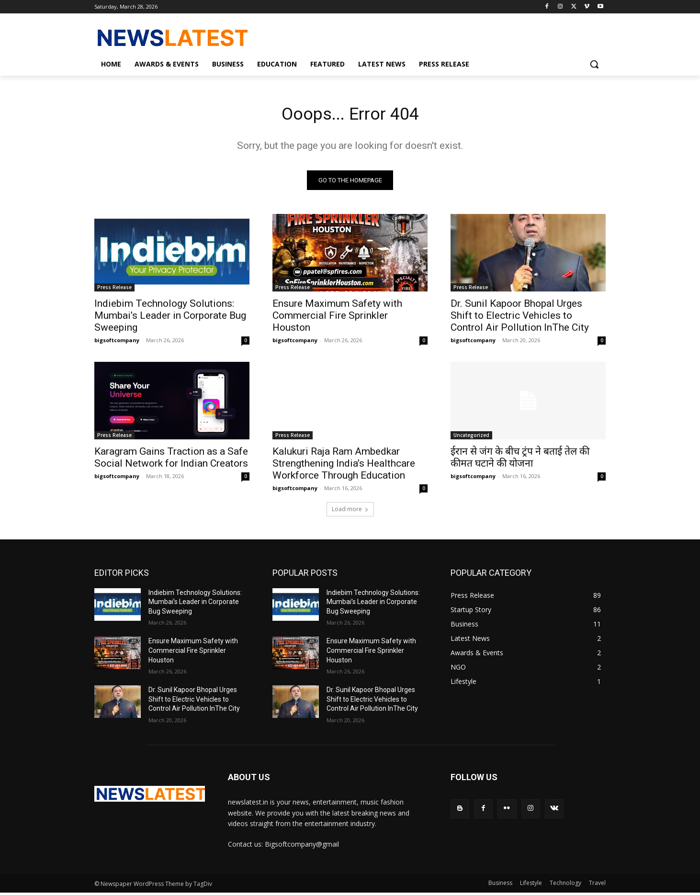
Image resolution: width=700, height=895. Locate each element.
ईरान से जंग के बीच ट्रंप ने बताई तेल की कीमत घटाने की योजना (520, 460)
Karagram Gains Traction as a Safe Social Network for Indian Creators (171, 460)
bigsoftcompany (116, 343)
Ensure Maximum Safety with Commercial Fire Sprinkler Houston (337, 318)
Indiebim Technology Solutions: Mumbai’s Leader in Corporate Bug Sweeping (170, 318)
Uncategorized (471, 438)
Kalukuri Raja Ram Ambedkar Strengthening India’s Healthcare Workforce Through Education (343, 466)
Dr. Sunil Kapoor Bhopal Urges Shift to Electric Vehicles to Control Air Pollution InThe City (520, 318)
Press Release (114, 290)
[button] (594, 64)
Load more (350, 512)
